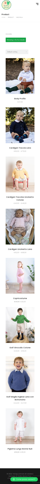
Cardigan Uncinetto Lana (20, 249)
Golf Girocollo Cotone (20, 347)
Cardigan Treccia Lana (20, 148)
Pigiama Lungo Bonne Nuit (20, 448)
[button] (24, 479)
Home (3, 17)
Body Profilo (20, 98)
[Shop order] (17, 52)
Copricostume (20, 298)
